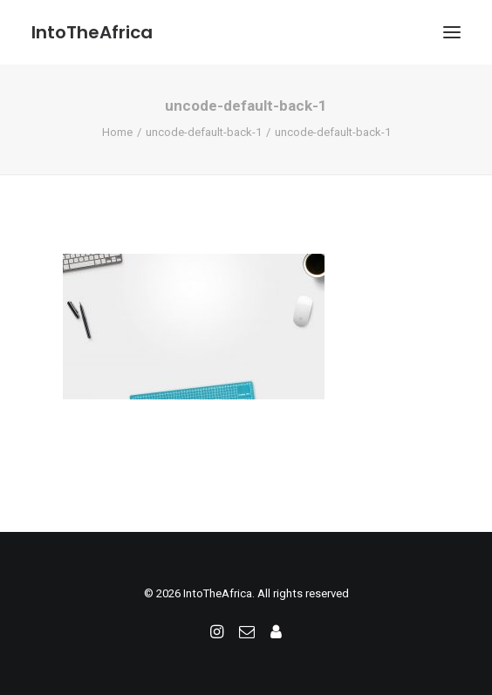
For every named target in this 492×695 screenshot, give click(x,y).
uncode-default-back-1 (204, 132)
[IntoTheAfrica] (92, 32)
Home (117, 132)
